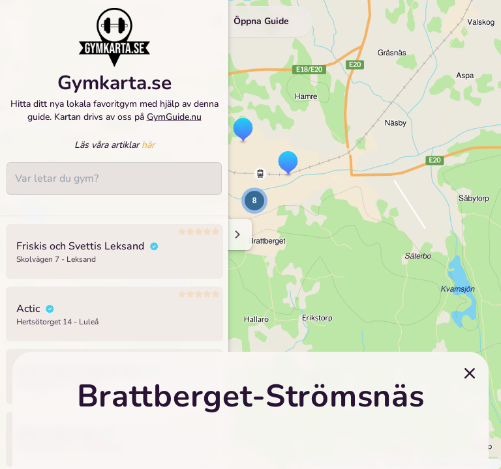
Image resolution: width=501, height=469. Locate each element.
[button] (243, 131)
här (148, 153)
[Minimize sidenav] (236, 234)
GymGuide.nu (174, 125)
